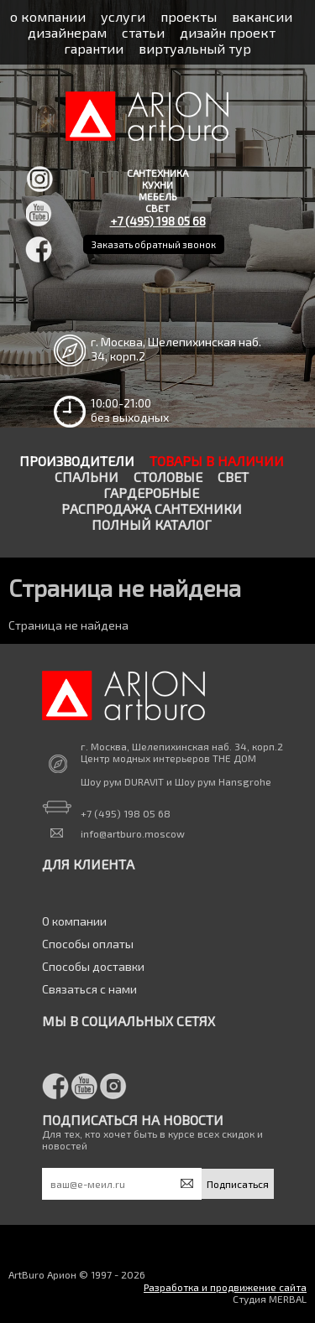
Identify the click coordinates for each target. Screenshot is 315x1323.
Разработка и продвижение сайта (225, 1287)
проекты (188, 16)
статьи (143, 32)
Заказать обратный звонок (154, 244)
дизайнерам (67, 32)
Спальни (86, 477)
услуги (123, 16)
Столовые (168, 477)
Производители (76, 461)
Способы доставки (93, 966)
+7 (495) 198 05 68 (158, 221)
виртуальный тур (195, 48)
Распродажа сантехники (151, 508)
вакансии (262, 16)
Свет (233, 477)
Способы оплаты (88, 943)
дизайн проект (228, 32)
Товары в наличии (217, 461)
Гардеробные (151, 493)
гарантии (93, 48)
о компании (48, 16)
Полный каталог (152, 524)
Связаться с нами (89, 989)
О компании (74, 921)
